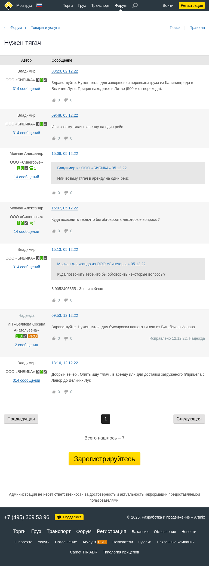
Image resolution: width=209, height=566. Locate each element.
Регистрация (192, 5)
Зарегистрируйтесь (104, 459)
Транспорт (100, 5)
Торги (68, 5)
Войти (168, 5)
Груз (82, 5)
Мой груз (24, 5)
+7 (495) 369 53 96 (26, 517)
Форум (121, 5)
